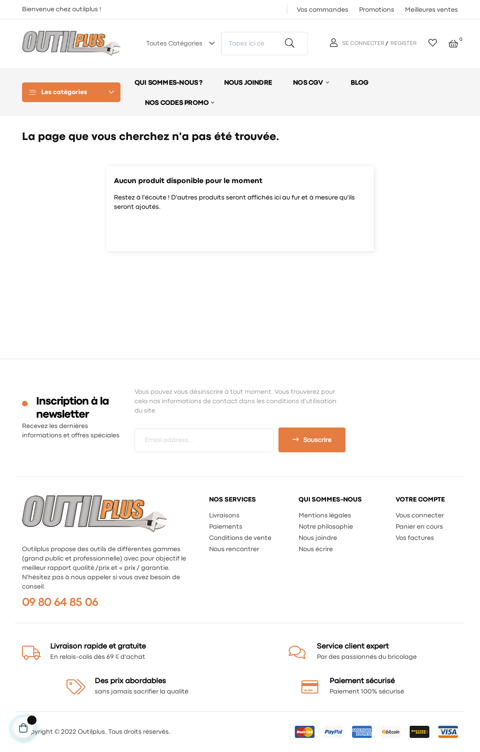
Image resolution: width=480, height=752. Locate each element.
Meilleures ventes (431, 10)
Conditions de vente (240, 538)
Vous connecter (420, 515)
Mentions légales (325, 515)
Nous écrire (316, 549)
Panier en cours (419, 527)
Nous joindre (318, 538)
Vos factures (415, 538)
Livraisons (224, 515)
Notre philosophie (326, 527)
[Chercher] (240, 231)
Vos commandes (322, 10)
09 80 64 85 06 (60, 603)
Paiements (225, 527)
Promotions (376, 10)
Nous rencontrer (234, 549)
